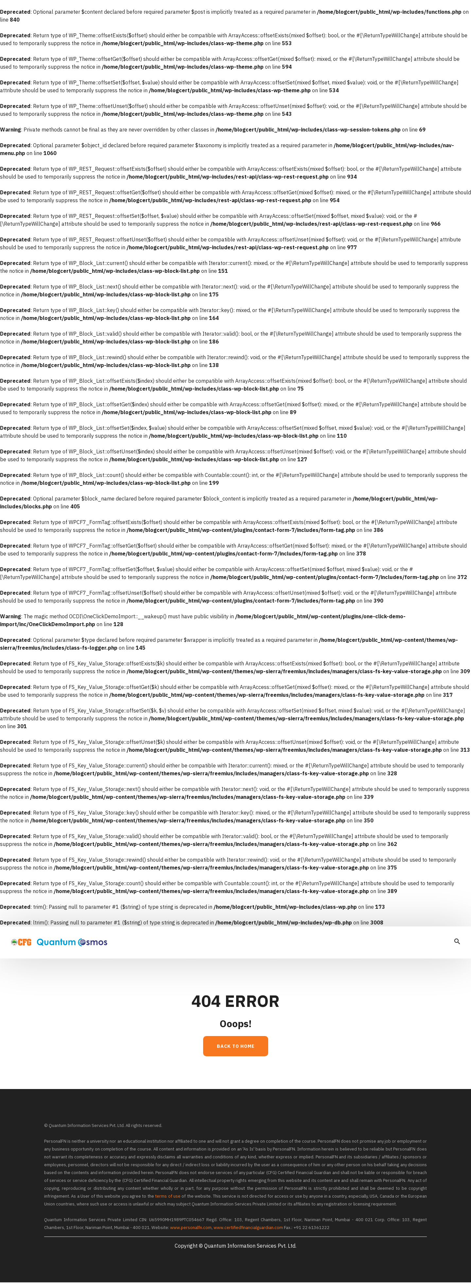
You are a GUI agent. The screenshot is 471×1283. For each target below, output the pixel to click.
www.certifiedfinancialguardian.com (248, 1228)
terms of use (168, 1197)
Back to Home (235, 1047)
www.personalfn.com (191, 1228)
